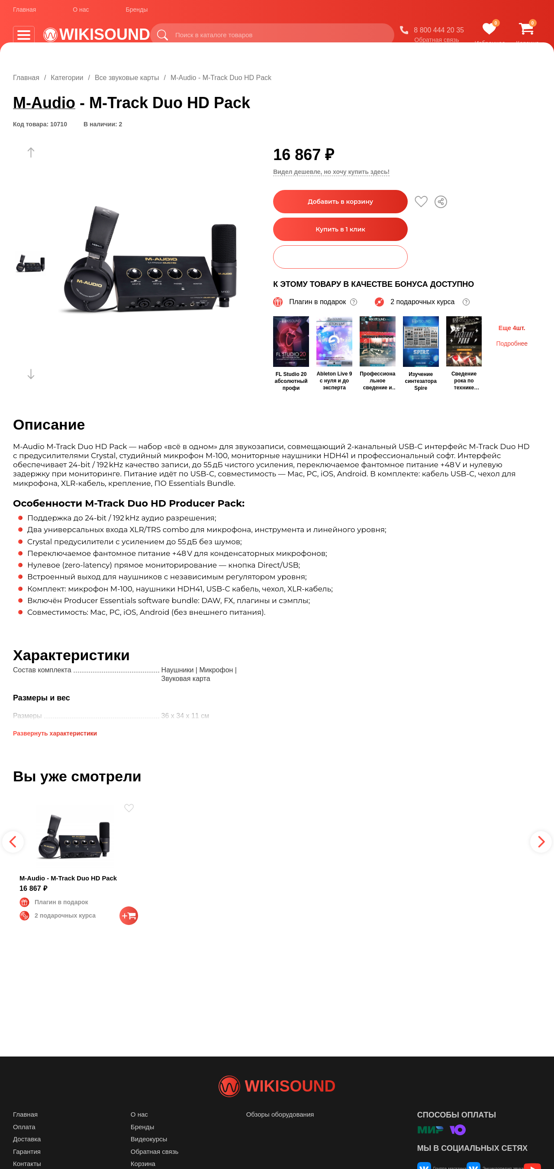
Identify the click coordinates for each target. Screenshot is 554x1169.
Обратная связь (436, 42)
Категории (67, 77)
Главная (24, 12)
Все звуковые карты (127, 77)
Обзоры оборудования (280, 1131)
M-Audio (44, 103)
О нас (81, 12)
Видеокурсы (149, 1156)
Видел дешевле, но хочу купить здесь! (331, 171)
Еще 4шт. (512, 327)
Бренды (137, 12)
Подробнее (512, 342)
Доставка (27, 1156)
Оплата (24, 1144)
